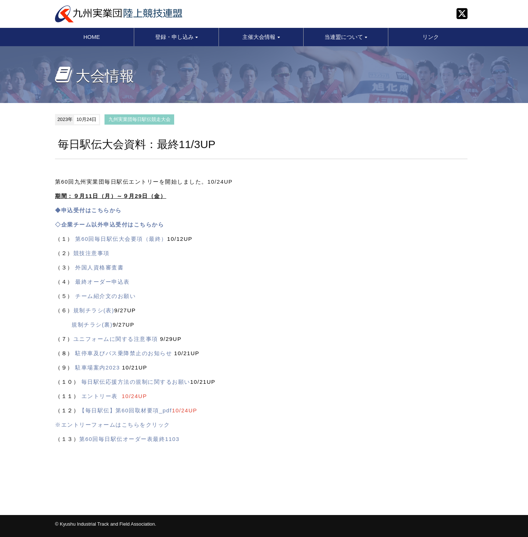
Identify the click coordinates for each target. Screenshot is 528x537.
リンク (430, 37)
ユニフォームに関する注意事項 (115, 339)
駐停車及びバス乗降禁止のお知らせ (123, 353)
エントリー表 (99, 396)
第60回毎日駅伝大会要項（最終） (121, 239)
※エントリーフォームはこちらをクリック (112, 425)
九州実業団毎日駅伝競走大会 (139, 119)
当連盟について (345, 37)
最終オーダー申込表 (102, 282)
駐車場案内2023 (97, 367)
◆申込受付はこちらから (88, 210)
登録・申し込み (176, 37)
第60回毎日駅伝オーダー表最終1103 (129, 439)
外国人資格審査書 (99, 267)
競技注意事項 (91, 253)
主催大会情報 (260, 37)
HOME (92, 37)
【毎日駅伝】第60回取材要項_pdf (125, 410)
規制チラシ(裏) (92, 324)
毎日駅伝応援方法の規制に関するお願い (135, 382)
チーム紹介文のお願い (105, 296)
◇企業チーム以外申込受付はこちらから (109, 224)
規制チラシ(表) (93, 310)
